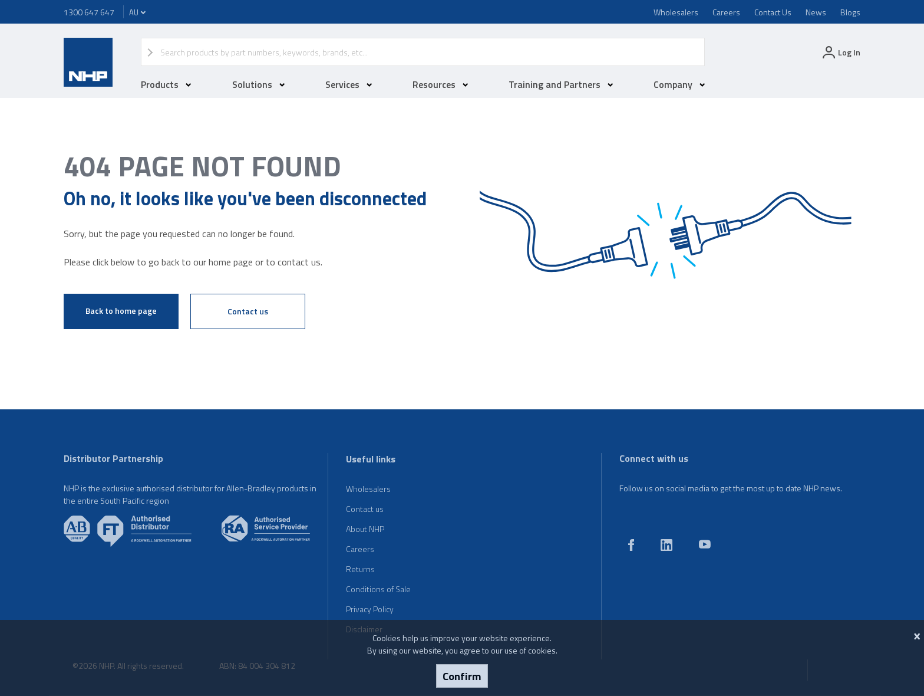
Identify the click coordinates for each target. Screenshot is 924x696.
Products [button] (166, 84)
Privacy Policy (370, 609)
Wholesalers (676, 12)
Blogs (850, 12)
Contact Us (772, 12)
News (816, 12)
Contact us (247, 311)
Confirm (462, 676)
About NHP (365, 529)
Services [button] (348, 84)
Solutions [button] (258, 84)
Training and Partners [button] (561, 84)
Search (690, 52)
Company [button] (679, 84)
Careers (726, 12)
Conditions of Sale (378, 589)
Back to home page (121, 310)
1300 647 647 (89, 12)
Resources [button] (440, 84)
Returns (360, 569)
